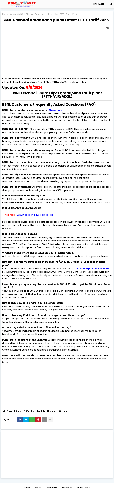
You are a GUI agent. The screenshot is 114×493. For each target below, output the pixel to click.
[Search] (111, 4)
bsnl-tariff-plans (46, 411)
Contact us (51, 487)
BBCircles (29, 411)
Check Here (55, 110)
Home (5, 14)
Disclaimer (66, 487)
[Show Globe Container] (3, 4)
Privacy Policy (83, 487)
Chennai (14, 14)
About (38, 487)
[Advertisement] (57, 454)
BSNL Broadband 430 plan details (35, 214)
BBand (17, 411)
